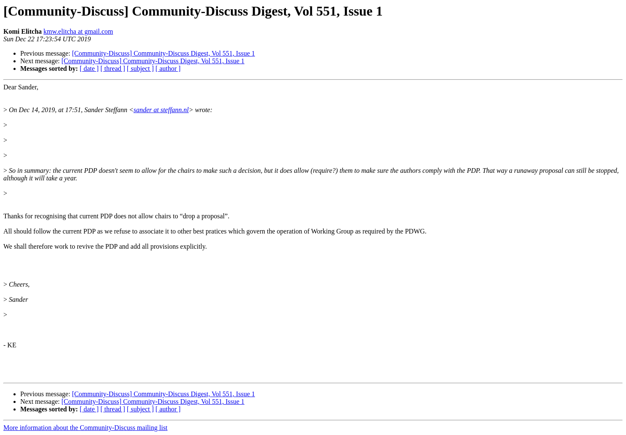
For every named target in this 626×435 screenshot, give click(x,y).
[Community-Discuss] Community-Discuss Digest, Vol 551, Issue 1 (163, 53)
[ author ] (168, 68)
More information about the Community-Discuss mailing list (85, 427)
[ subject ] (140, 68)
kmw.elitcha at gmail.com (78, 31)
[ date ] (89, 68)
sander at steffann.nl (161, 109)
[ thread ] (112, 68)
